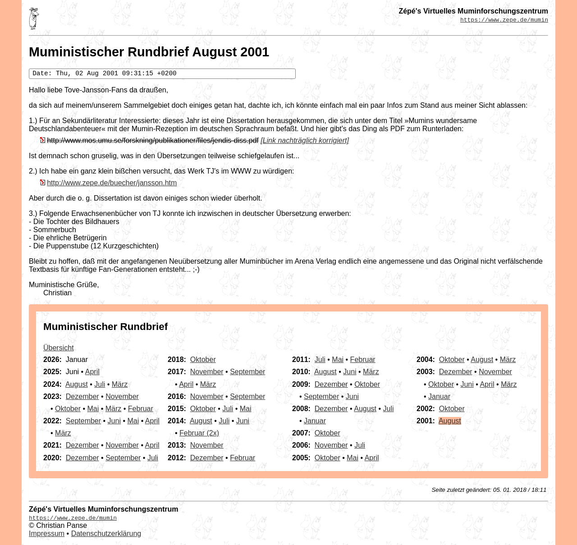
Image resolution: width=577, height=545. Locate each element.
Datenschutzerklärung (106, 533)
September (83, 421)
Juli (99, 384)
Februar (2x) (199, 433)
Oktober (68, 408)
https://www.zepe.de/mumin (504, 19)
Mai (93, 408)
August (76, 384)
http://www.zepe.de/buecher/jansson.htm (112, 183)
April (92, 372)
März (120, 384)
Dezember (82, 396)
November (122, 396)
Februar (140, 408)
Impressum (46, 533)
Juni (114, 421)
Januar (315, 421)
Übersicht (58, 348)
